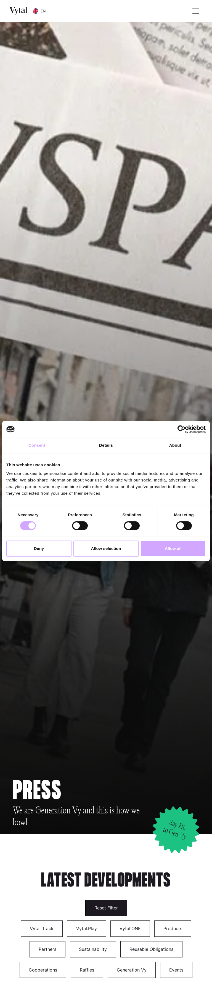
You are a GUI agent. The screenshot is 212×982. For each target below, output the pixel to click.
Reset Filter (106, 908)
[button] (39, 11)
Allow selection (106, 548)
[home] (18, 11)
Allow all (173, 548)
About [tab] (175, 445)
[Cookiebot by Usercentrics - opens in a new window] (181, 429)
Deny (39, 548)
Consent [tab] (36, 445)
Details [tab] (106, 445)
